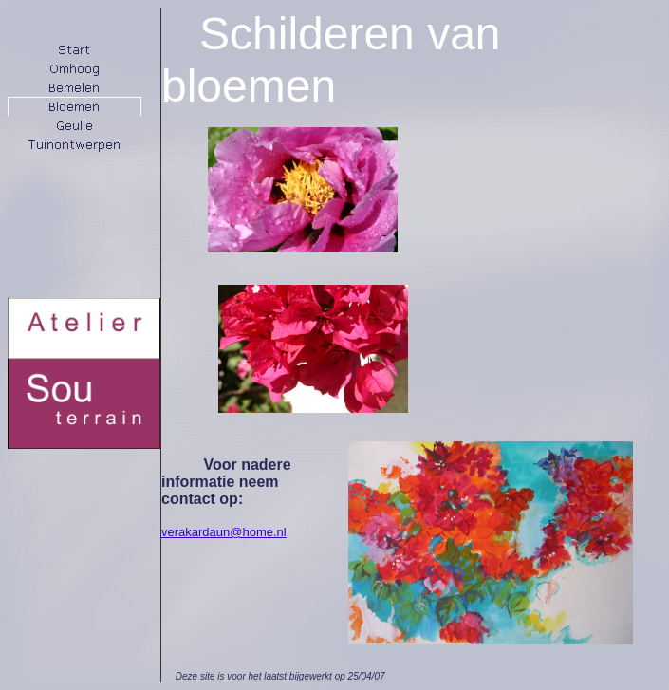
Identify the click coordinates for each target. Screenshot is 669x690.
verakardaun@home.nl (224, 532)
